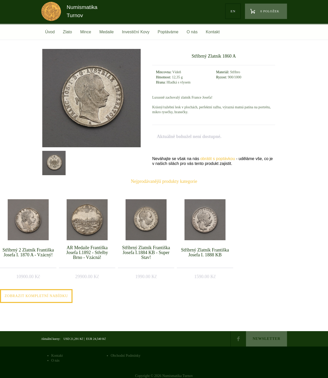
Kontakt (213, 32)
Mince (85, 32)
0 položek (269, 11)
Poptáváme (168, 32)
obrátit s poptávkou (217, 158)
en (233, 11)
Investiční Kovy (136, 32)
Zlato (67, 32)
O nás (192, 32)
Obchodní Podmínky (125, 356)
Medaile (106, 32)
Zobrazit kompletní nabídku (36, 296)
